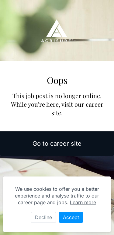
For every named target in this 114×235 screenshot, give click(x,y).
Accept (71, 217)
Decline (43, 217)
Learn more (83, 202)
